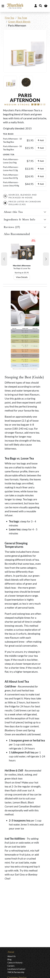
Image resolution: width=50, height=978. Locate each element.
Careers (11, 966)
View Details (22, 277)
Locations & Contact (16, 969)
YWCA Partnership (15, 972)
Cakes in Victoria (14, 962)
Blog (9, 959)
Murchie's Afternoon (22, 265)
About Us (11, 956)
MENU (3, 6)
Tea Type (22, 17)
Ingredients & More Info (19, 219)
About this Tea (13, 212)
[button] (4, 259)
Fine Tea (9, 17)
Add (40, 140)
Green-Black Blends (19, 21)
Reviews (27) (12, 227)
